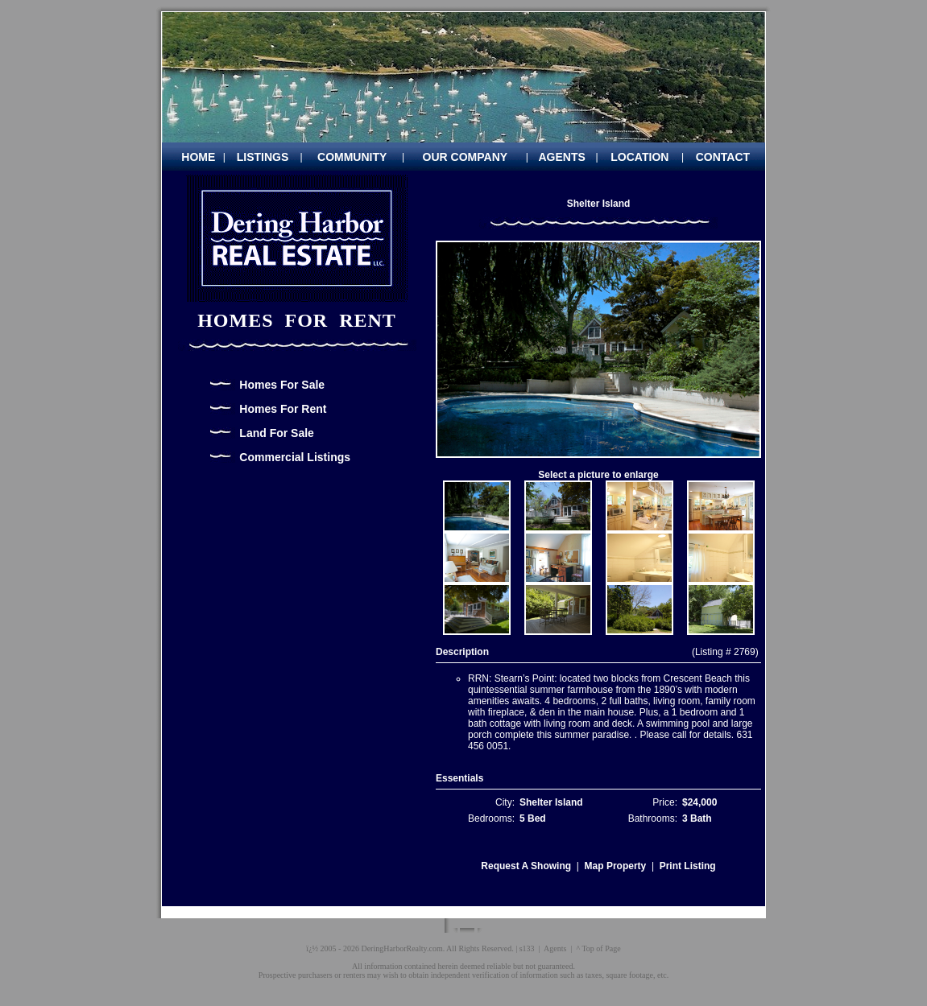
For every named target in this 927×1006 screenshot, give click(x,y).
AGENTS (562, 156)
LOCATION (639, 156)
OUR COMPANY (465, 156)
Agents (555, 948)
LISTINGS (263, 156)
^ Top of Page (598, 948)
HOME (198, 156)
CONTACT (723, 156)
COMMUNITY (352, 156)
